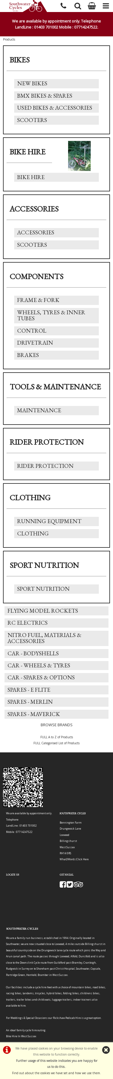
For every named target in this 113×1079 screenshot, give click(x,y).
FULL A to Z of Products (56, 737)
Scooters (32, 120)
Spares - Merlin (30, 702)
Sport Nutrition (43, 589)
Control (31, 330)
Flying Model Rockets (43, 610)
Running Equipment (49, 521)
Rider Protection (45, 466)
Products (9, 39)
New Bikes (32, 83)
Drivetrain (35, 342)
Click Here (82, 859)
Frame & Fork (38, 300)
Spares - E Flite (29, 689)
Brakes (28, 355)
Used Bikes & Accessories (54, 107)
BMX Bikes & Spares (44, 95)
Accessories (35, 232)
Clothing (33, 533)
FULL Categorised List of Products (56, 743)
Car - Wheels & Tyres (39, 665)
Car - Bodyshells (33, 653)
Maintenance (39, 410)
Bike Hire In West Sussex (21, 1036)
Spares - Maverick (34, 714)
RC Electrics (28, 622)
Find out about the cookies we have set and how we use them (56, 1073)
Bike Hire (31, 177)
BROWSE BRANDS (57, 724)
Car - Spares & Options (41, 677)
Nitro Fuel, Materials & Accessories (44, 638)
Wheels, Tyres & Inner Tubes (51, 315)
